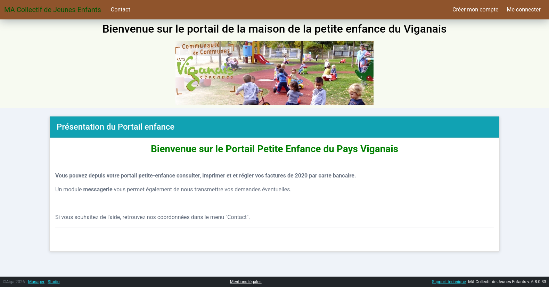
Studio (53, 281)
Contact (120, 9)
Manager (36, 281)
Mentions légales (246, 281)
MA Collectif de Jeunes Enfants (52, 10)
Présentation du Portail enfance (115, 127)
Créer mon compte (475, 9)
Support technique (449, 281)
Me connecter (524, 9)
